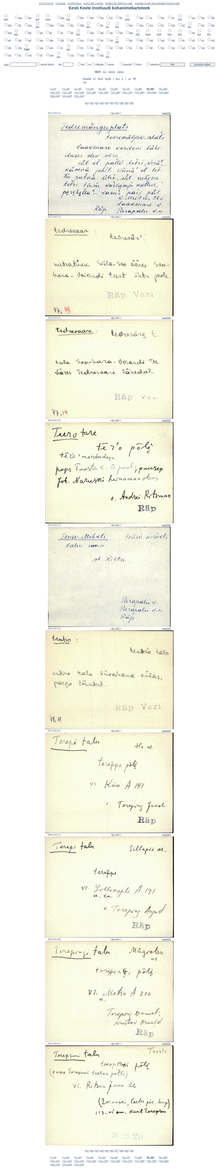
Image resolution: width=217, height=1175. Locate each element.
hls (120, 17)
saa (41, 47)
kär (41, 32)
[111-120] (67, 92)
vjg (29, 55)
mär (180, 34)
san (51, 47)
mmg (148, 34)
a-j (94, 78)
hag (62, 17)
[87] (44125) (54, 730)
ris (202, 40)
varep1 (111, 71)
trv (130, 47)
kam (52, 25)
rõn (9, 47)
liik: (61, 64)
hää (141, 17)
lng (92, 32)
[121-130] (79, 92)
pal (29, 40)
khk (82, 25)
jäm (10, 25)
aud (37, 19)
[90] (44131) (54, 1043)
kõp (16, 34)
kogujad (87, 78)
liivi (78, 34)
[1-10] (53, 88)
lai (51, 32)
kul (212, 25)
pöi (141, 40)
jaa (162, 17)
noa (199, 34)
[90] (132, 103)
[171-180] (140, 92)
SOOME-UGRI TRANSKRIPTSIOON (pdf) (157, 3)
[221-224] (79, 96)
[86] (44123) (54, 628)
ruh (213, 40)
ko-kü (108, 78)
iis (151, 17)
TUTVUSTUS (46, 3)
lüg (120, 32)
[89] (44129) (54, 939)
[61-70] (126, 88)
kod (117, 26)
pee (41, 40)
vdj (212, 47)
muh (159, 34)
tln (91, 47)
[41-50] (102, 88)
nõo (209, 34)
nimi (6, 64)
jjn (173, 17)
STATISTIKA (74, 3)
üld (107, 56)
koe (131, 25)
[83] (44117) (54, 317)
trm (121, 47)
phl (62, 40)
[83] (97, 103)
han (68, 19)
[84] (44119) (54, 420)
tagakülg (166, 113)
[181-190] (152, 92)
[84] (102, 103)
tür (151, 47)
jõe (203, 17)
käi (29, 32)
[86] (112, 103)
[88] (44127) (54, 834)
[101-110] (55, 92)
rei (183, 40)
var (193, 47)
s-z (129, 78)
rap (173, 40)
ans (30, 17)
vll (41, 55)
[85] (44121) (54, 525)
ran (162, 40)
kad (37, 26)
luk (102, 32)
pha (51, 40)
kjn (107, 26)
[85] (107, 103)
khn (88, 26)
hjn (102, 17)
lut (111, 32)
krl (183, 25)
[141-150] (103, 92)
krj (162, 25)
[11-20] (66, 88)
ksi (202, 25)
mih (138, 34)
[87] (117, 103)
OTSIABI (60, 3)
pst (111, 40)
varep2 (120, 71)
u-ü (84, 82)
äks (102, 55)
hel (92, 17)
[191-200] (164, 92)
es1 (104, 71)
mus (169, 34)
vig (9, 55)
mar (131, 32)
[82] (92, 103)
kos (141, 25)
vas (203, 47)
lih (72, 32)
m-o (118, 78)
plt (91, 40)
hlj (111, 17)
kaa (30, 25)
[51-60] (114, 88)
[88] (122, 103)
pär (130, 40)
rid (193, 40)
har (82, 17)
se (62, 47)
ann (20, 17)
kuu (10, 32)
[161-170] (127, 92)
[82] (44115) (54, 216)
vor (72, 55)
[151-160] (115, 92)
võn (82, 55)
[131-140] (91, 92)
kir (101, 25)
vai (173, 47)
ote (9, 40)
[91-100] (163, 88)
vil (19, 55)
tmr (98, 49)
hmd (127, 19)
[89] (127, 103)
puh (117, 41)
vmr (52, 55)
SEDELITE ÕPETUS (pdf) (119, 3)
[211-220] (67, 96)
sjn (81, 47)
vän (92, 55)
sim (68, 49)
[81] (87, 103)
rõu (20, 47)
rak (151, 40)
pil (72, 40)
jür (19, 25)
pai (19, 40)
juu (193, 17)
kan (62, 25)
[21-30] (78, 88)
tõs (141, 47)
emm (47, 19)
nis (193, 32)
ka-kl (100, 78)
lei (62, 32)
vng (58, 56)
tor (111, 47)
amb (6, 19)
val (183, 47)
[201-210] (55, 96)
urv (163, 47)
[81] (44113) (54, 113)
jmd (180, 19)
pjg (82, 40)
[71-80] (138, 88)
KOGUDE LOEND (93, 3)
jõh (212, 17)
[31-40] (90, 88)
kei (72, 25)
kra (151, 25)
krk (173, 25)
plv (102, 40)
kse (189, 26)
